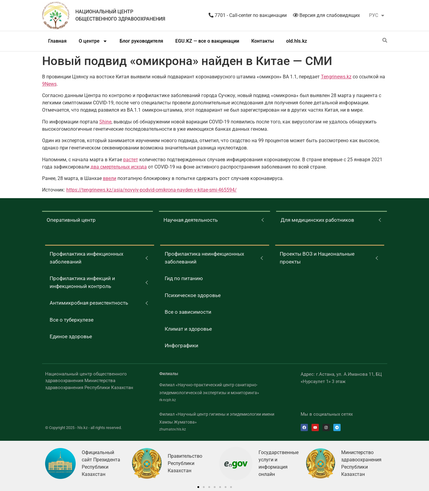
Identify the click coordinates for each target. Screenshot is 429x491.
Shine (105, 122)
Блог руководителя (141, 41)
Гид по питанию (184, 278)
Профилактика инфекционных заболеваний (86, 258)
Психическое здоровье (193, 295)
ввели (109, 178)
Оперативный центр (71, 220)
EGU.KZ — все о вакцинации (207, 41)
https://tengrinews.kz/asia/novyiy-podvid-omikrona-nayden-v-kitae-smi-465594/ (151, 190)
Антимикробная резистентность (89, 303)
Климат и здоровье (188, 329)
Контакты (262, 41)
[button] (198, 487)
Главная (57, 41)
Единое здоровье (71, 336)
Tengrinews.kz (336, 77)
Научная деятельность (190, 220)
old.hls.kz (296, 41)
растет (130, 159)
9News (49, 84)
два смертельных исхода (119, 167)
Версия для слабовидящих (326, 15)
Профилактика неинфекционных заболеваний (204, 258)
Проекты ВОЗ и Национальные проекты (317, 258)
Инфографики (181, 345)
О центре (93, 41)
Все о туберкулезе (72, 320)
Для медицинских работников (317, 220)
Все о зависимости (188, 312)
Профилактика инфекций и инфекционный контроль (82, 282)
